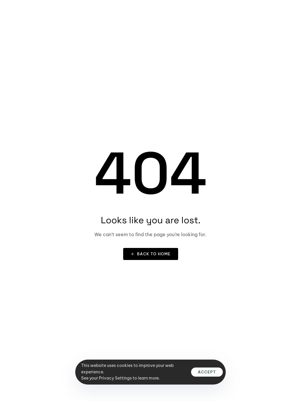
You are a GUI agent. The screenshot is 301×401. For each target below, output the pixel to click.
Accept (207, 372)
